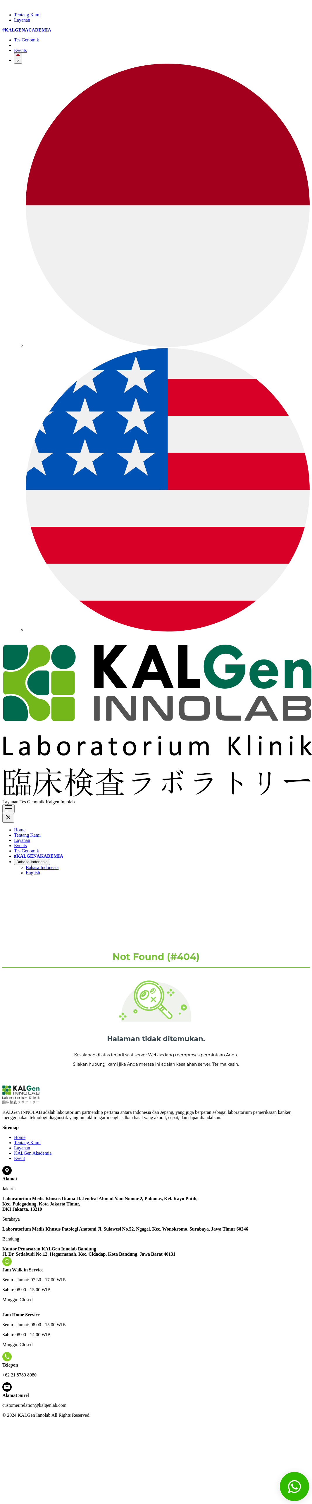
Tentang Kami (27, 14)
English (33, 872)
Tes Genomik (26, 39)
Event (19, 1158)
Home (19, 829)
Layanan (22, 20)
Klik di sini (87, 801)
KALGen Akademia (32, 1153)
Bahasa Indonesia (32, 862)
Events (20, 50)
